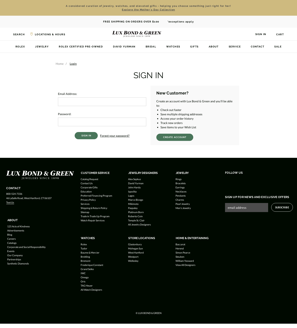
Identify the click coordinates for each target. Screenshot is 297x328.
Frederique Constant (92, 265)
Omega (84, 277)
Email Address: (67, 94)
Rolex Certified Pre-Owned (81, 46)
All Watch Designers (91, 289)
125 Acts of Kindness (18, 226)
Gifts (194, 46)
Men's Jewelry (183, 208)
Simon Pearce (183, 252)
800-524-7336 (14, 193)
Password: (64, 114)
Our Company (15, 255)
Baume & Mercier (90, 252)
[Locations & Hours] (47, 34)
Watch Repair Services (93, 220)
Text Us (10, 202)
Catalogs (11, 242)
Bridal (151, 46)
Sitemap (85, 212)
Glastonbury (135, 244)
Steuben (180, 256)
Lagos (131, 195)
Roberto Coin (135, 216)
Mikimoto (133, 203)
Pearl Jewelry (183, 203)
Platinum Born (136, 212)
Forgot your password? (115, 135)
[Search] (16, 34)
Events (10, 251)
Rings (179, 179)
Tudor (84, 248)
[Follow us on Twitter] (235, 181)
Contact (257, 46)
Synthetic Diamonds (18, 263)
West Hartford (136, 252)
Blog (9, 234)
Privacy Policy (88, 199)
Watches (173, 46)
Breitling (85, 256)
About (214, 46)
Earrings (180, 187)
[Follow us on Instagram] (243, 181)
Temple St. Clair (136, 220)
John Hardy (134, 187)
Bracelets (181, 183)
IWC (83, 273)
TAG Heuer (87, 285)
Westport (133, 256)
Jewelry (42, 46)
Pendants (181, 195)
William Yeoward (185, 260)
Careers (11, 238)
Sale (278, 46)
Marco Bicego (135, 199)
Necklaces (181, 191)
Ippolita (132, 191)
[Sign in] (258, 34)
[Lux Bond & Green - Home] (136, 34)
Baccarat (180, 244)
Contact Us (87, 183)
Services (85, 203)
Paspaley (133, 208)
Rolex (20, 46)
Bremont (85, 260)
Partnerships (14, 259)
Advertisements (15, 230)
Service (235, 46)
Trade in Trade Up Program (95, 216)
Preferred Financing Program (96, 195)
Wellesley (133, 260)
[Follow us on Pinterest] (251, 181)
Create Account (174, 137)
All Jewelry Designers (139, 224)
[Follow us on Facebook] (227, 181)
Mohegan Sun (135, 248)
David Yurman (124, 46)
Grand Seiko (87, 269)
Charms (180, 199)
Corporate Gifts (89, 187)
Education (86, 191)
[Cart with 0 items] (277, 34)
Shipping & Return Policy (94, 208)
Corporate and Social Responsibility (26, 247)
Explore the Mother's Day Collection (148, 9)
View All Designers (185, 265)
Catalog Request (89, 179)
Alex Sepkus (134, 179)
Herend (180, 248)
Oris (83, 281)
